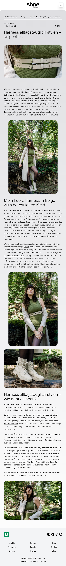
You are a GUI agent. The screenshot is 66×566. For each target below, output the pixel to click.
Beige (28, 219)
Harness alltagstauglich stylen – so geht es (45, 17)
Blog (23, 17)
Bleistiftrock (9, 429)
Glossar (12, 551)
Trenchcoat (41, 236)
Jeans (15, 443)
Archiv (12, 543)
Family (33, 547)
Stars (54, 543)
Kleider (56, 453)
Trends (33, 551)
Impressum (24, 561)
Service (33, 543)
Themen (12, 547)
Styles (54, 547)
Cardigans (37, 233)
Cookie (43, 561)
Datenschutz (35, 561)
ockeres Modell (11, 423)
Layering (12, 236)
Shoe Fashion (12, 17)
